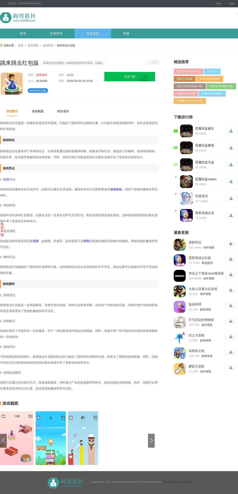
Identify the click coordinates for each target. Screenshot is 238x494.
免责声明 (2, 229)
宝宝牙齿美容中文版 (188, 71)
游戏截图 (38, 111)
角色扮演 (207, 262)
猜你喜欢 (63, 111)
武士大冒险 (196, 335)
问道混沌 (201, 196)
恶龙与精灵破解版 (209, 78)
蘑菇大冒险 (196, 366)
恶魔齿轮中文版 (186, 93)
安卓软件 (56, 33)
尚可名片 (39, 18)
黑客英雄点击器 (204, 213)
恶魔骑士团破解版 (212, 93)
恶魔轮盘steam (206, 179)
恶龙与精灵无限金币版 (190, 86)
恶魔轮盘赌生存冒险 (204, 128)
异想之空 (212, 71)
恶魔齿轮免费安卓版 (221, 86)
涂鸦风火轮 (196, 351)
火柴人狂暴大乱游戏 (203, 289)
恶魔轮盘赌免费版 (204, 145)
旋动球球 (195, 304)
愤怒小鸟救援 (184, 78)
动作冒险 (208, 247)
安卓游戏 (92, 33)
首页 (23, 33)
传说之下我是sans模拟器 (206, 273)
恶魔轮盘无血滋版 (204, 162)
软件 (218, 3)
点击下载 (129, 76)
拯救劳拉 (195, 242)
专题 (126, 33)
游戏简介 (12, 111)
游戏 (231, 3)
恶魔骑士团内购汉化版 (190, 100)
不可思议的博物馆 (201, 320)
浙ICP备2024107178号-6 (177, 481)
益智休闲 (48, 45)
